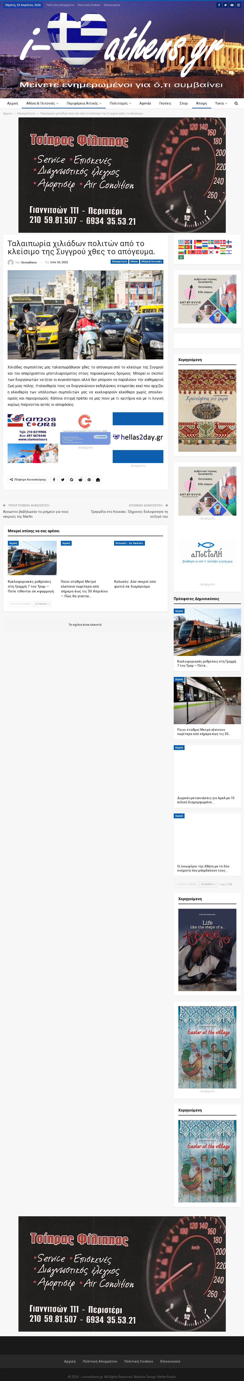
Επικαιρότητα (119, 261)
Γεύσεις (169, 103)
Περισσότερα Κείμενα (201, 103)
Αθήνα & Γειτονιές (151, 261)
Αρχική (12, 103)
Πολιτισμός (121, 103)
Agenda (148, 103)
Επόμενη (42, 604)
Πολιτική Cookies (89, 5)
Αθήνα (134, 261)
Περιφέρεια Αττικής (84, 103)
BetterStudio (166, 1377)
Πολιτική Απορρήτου (60, 5)
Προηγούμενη (20, 604)
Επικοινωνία (112, 5)
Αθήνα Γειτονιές (41, 103)
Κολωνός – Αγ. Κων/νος (129, 543)
